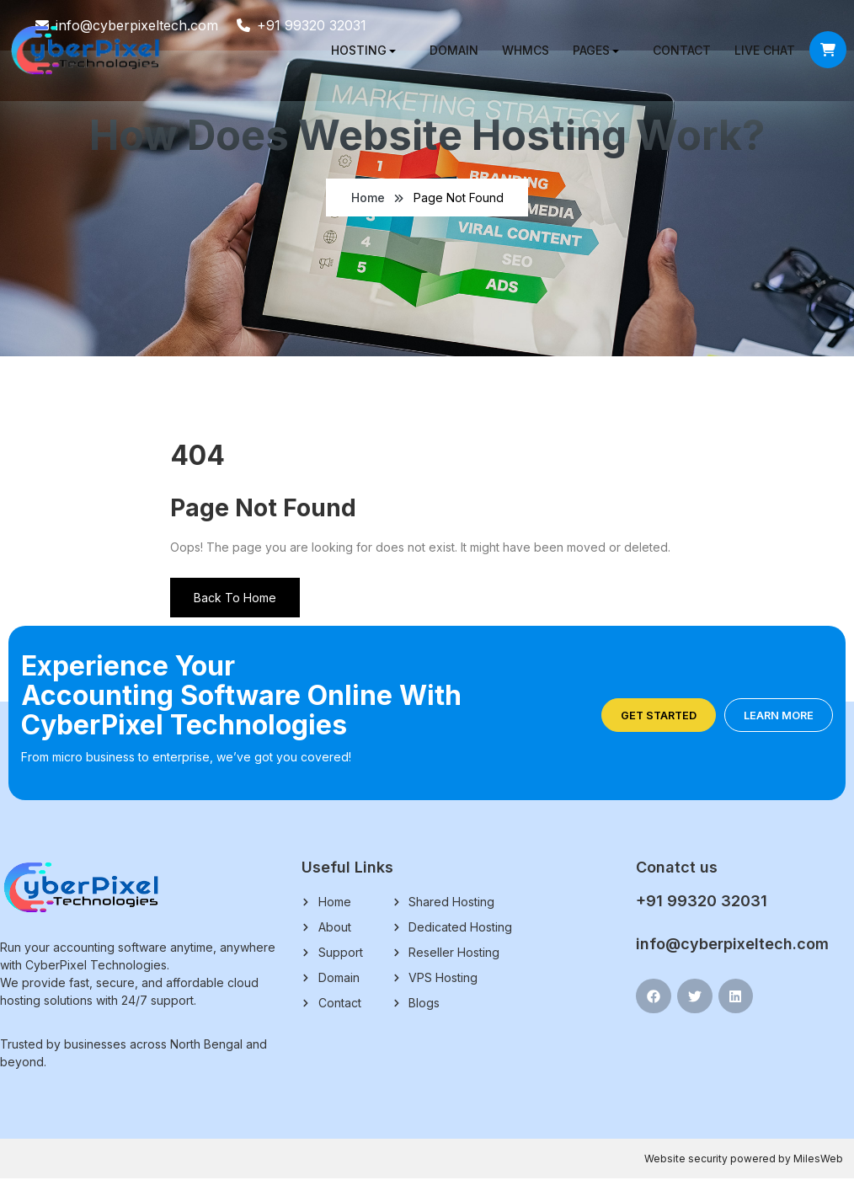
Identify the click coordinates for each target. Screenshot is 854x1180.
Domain (448, 50)
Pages (586, 50)
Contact (677, 50)
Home (368, 198)
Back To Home (235, 599)
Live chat (759, 50)
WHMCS (520, 50)
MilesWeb (818, 1160)
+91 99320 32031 (701, 902)
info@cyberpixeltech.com (732, 945)
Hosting (354, 50)
